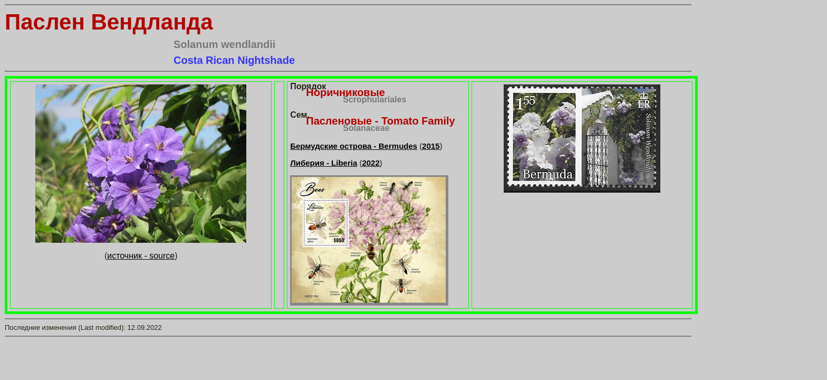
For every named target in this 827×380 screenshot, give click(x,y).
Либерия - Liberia (323, 162)
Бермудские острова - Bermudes (353, 145)
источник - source (141, 255)
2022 (370, 162)
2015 (430, 145)
